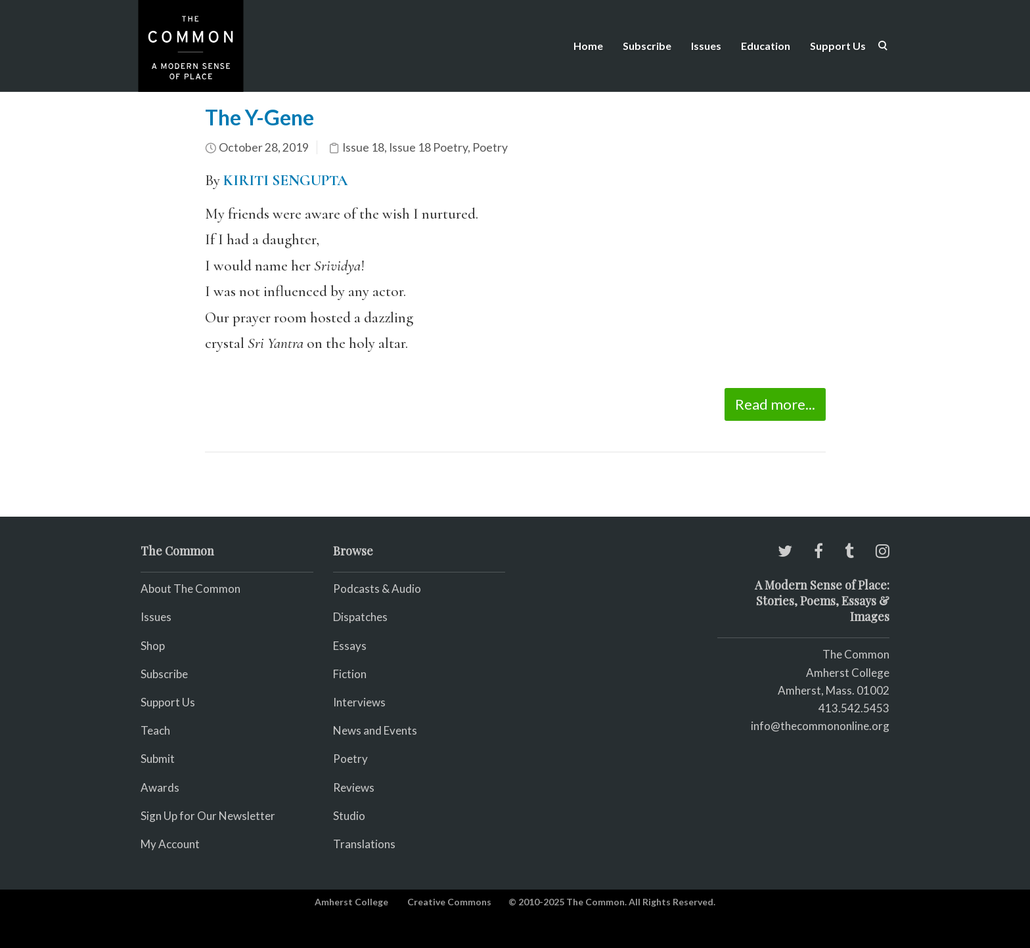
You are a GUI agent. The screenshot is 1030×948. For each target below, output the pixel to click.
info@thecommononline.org (820, 726)
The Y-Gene (259, 117)
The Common (855, 654)
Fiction (350, 674)
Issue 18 (363, 147)
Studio (349, 816)
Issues (706, 45)
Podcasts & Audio (377, 588)
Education (765, 45)
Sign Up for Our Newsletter (208, 816)
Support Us (838, 45)
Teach (155, 730)
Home (588, 45)
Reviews (353, 787)
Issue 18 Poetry (428, 147)
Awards (160, 787)
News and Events (375, 730)
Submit (158, 758)
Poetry (490, 147)
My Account (170, 844)
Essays (350, 646)
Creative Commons (449, 901)
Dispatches (360, 617)
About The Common (190, 588)
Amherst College (351, 901)
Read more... (775, 404)
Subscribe (647, 45)
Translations (364, 844)
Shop (153, 646)
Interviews (359, 702)
